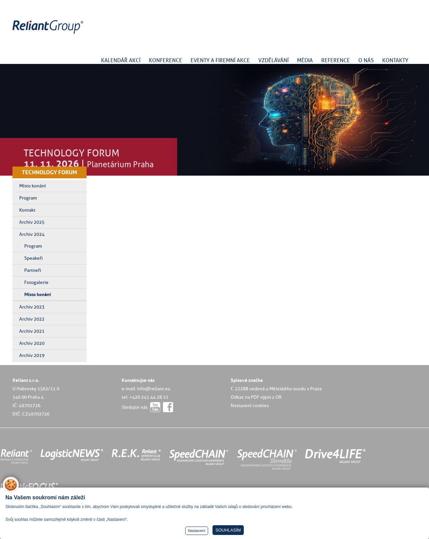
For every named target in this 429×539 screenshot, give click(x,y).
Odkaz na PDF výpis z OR (256, 397)
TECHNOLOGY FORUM (49, 172)
